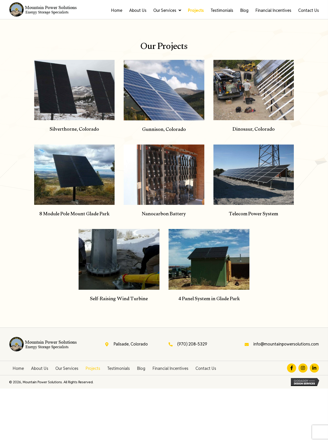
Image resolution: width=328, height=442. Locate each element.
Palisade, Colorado (130, 344)
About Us (39, 368)
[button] (291, 368)
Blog (141, 368)
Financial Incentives (170, 368)
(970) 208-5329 (192, 344)
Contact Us (205, 368)
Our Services (66, 368)
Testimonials (118, 368)
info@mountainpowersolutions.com (286, 344)
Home (18, 368)
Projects (92, 368)
